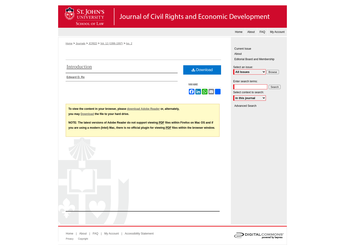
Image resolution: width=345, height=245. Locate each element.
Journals (80, 43)
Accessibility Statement (139, 233)
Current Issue (242, 48)
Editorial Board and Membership (254, 59)
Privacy (70, 239)
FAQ (95, 233)
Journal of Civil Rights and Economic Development (172, 16)
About (238, 53)
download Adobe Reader (143, 108)
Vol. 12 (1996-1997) (111, 43)
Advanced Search (245, 105)
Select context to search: (248, 92)
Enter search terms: (245, 81)
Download (202, 70)
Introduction (79, 66)
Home (69, 43)
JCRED (92, 43)
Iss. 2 (129, 43)
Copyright (83, 239)
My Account (111, 233)
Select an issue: (243, 67)
